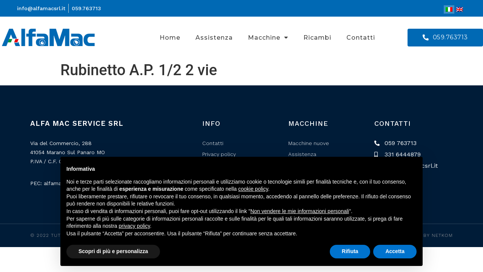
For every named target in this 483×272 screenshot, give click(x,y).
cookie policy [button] (253, 189)
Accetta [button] (395, 251)
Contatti (360, 37)
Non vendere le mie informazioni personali (299, 211)
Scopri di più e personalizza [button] (113, 251)
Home (170, 37)
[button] (445, 37)
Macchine (268, 37)
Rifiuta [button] (350, 251)
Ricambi (317, 37)
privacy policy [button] (134, 226)
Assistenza (214, 37)
